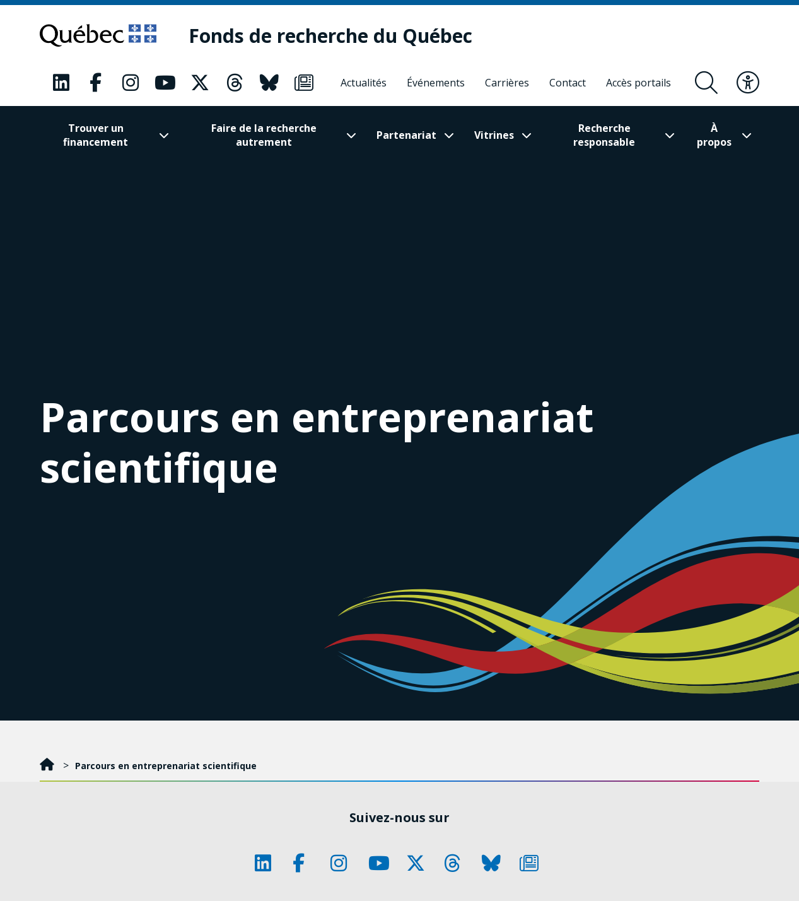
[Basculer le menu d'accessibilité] (748, 82)
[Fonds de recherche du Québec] (330, 36)
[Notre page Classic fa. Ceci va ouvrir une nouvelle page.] (61, 82)
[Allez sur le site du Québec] (98, 35)
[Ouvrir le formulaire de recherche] (706, 82)
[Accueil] (48, 766)
